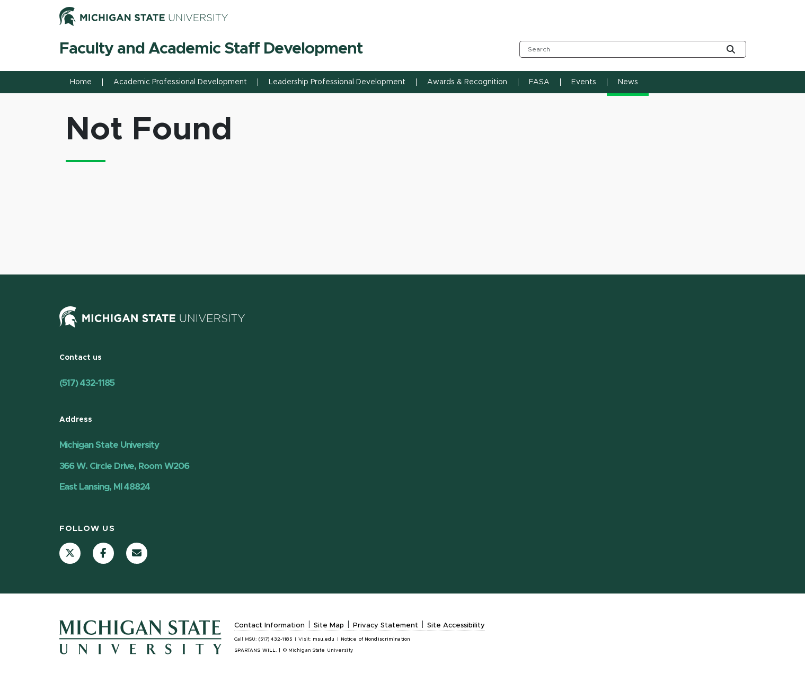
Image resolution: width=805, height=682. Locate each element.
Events (583, 82)
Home (81, 82)
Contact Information (269, 625)
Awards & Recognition (467, 82)
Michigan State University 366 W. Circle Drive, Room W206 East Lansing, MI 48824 (124, 465)
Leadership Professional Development (337, 82)
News (628, 82)
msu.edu (324, 639)
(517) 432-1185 (86, 382)
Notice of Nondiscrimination (375, 639)
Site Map (329, 625)
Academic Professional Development (180, 82)
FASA (539, 82)
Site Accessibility (456, 625)
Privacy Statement (385, 625)
